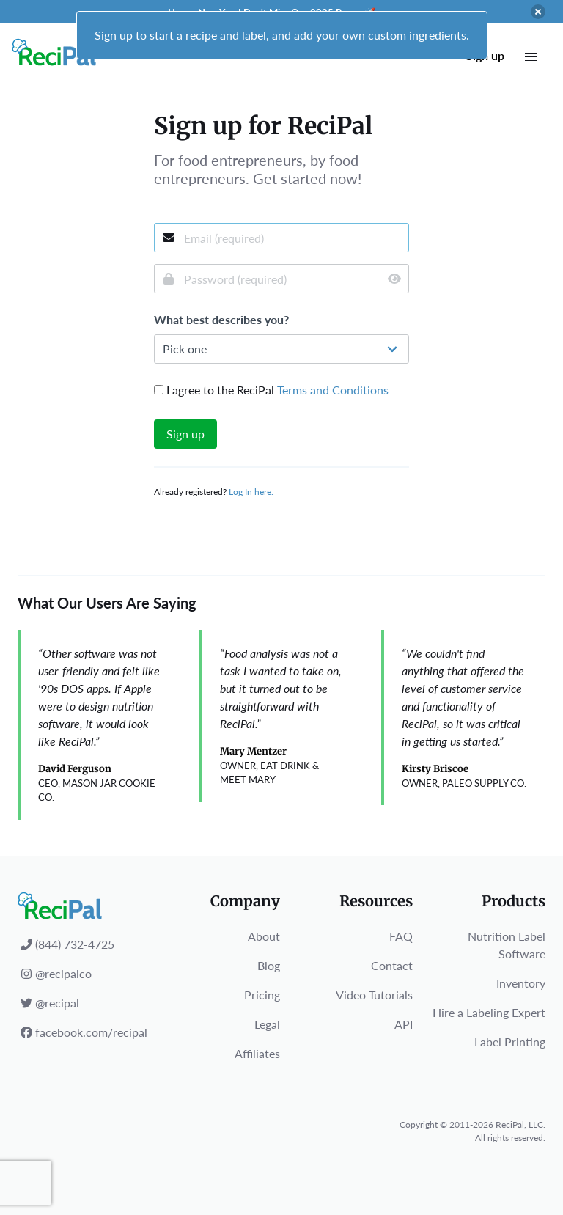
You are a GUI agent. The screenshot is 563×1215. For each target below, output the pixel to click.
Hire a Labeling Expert (489, 1012)
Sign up (185, 434)
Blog (268, 965)
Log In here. (251, 491)
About (264, 936)
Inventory (520, 983)
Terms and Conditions (333, 390)
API (403, 1024)
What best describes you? (221, 319)
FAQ (401, 936)
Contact (392, 965)
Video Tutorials (374, 995)
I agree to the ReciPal (271, 390)
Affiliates (257, 1053)
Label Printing (509, 1042)
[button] (530, 57)
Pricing (262, 995)
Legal (267, 1024)
